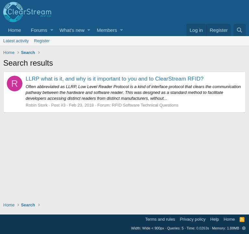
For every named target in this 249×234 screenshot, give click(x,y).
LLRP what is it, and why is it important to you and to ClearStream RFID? (115, 79)
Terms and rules (160, 219)
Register (42, 40)
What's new (72, 30)
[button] (52, 30)
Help (214, 219)
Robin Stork (37, 105)
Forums (39, 30)
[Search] (239, 30)
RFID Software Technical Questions (145, 105)
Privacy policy (193, 219)
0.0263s (202, 228)
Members (107, 30)
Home (14, 30)
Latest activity (16, 40)
